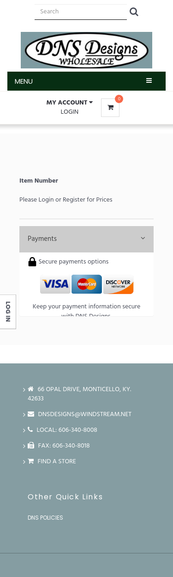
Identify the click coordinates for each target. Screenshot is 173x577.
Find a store (52, 461)
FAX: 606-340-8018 (59, 446)
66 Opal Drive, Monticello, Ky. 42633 (79, 394)
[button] (70, 103)
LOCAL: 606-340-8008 (62, 430)
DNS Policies (45, 518)
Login (69, 112)
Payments (86, 239)
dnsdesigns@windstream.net (79, 414)
